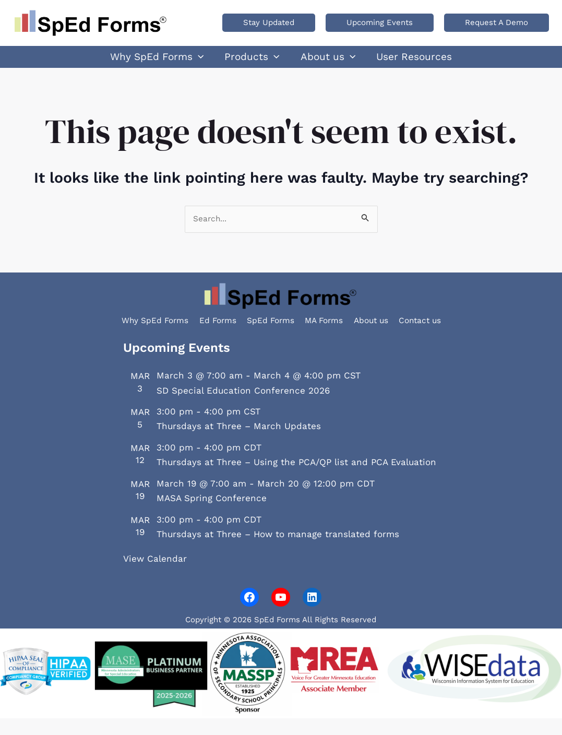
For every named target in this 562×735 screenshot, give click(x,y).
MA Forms (336, 336)
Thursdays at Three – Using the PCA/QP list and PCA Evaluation (296, 479)
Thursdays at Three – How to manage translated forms (278, 551)
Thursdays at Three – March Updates (239, 443)
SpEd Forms (270, 336)
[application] (213, 62)
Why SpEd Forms (128, 336)
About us (395, 336)
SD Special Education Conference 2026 (243, 407)
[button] (268, 23)
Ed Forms (205, 336)
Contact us (456, 336)
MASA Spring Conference (212, 514)
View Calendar (155, 575)
